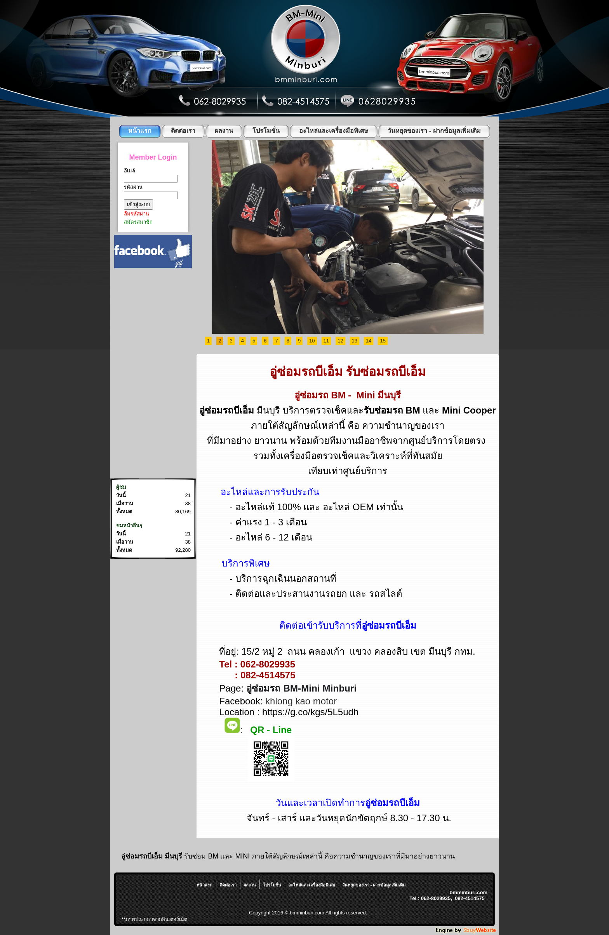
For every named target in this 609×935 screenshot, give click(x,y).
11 (326, 341)
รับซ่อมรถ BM (392, 410)
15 (382, 341)
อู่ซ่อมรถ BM (320, 395)
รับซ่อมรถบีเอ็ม (386, 372)
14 (368, 341)
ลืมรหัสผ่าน (136, 214)
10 (312, 341)
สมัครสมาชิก (138, 222)
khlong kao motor (301, 701)
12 (340, 341)
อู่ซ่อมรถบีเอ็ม (306, 372)
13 (354, 341)
